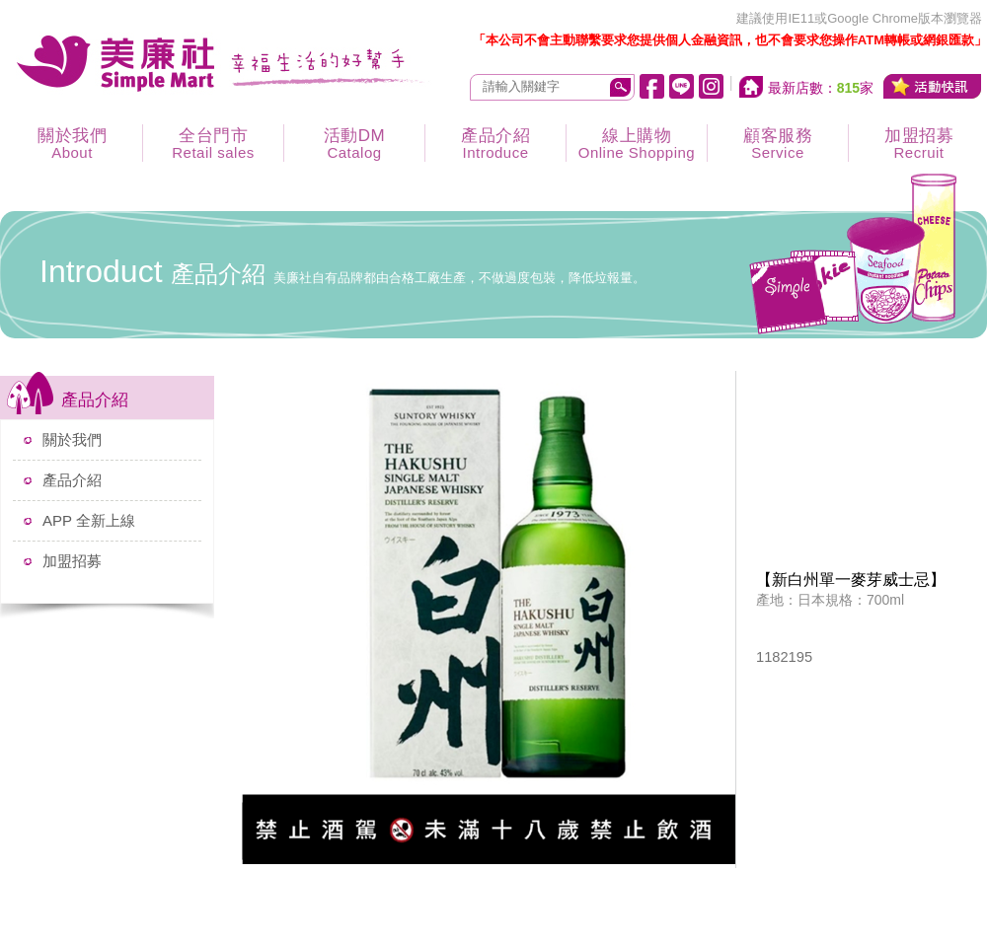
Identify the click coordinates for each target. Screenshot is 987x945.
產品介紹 (495, 143)
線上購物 (637, 143)
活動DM (354, 143)
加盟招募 (72, 560)
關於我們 (72, 143)
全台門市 (213, 143)
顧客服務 (778, 143)
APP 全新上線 (88, 520)
